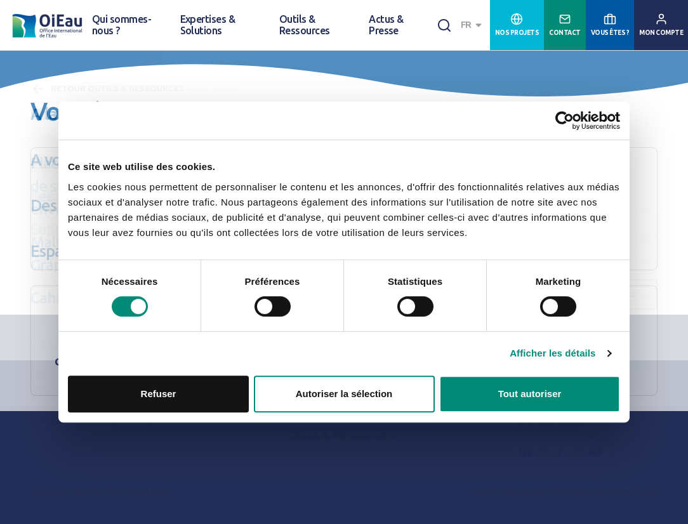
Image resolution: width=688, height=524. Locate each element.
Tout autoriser (530, 393)
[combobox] (473, 25)
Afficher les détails (552, 353)
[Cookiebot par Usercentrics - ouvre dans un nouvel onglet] (564, 120)
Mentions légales (509, 492)
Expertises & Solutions (207, 24)
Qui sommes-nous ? (121, 24)
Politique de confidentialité (604, 492)
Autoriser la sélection (344, 393)
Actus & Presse (386, 24)
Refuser (158, 393)
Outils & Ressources (304, 24)
